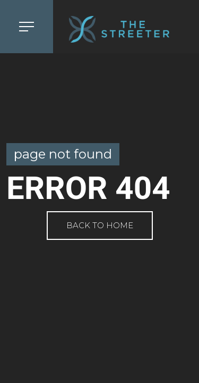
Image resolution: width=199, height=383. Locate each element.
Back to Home (99, 225)
